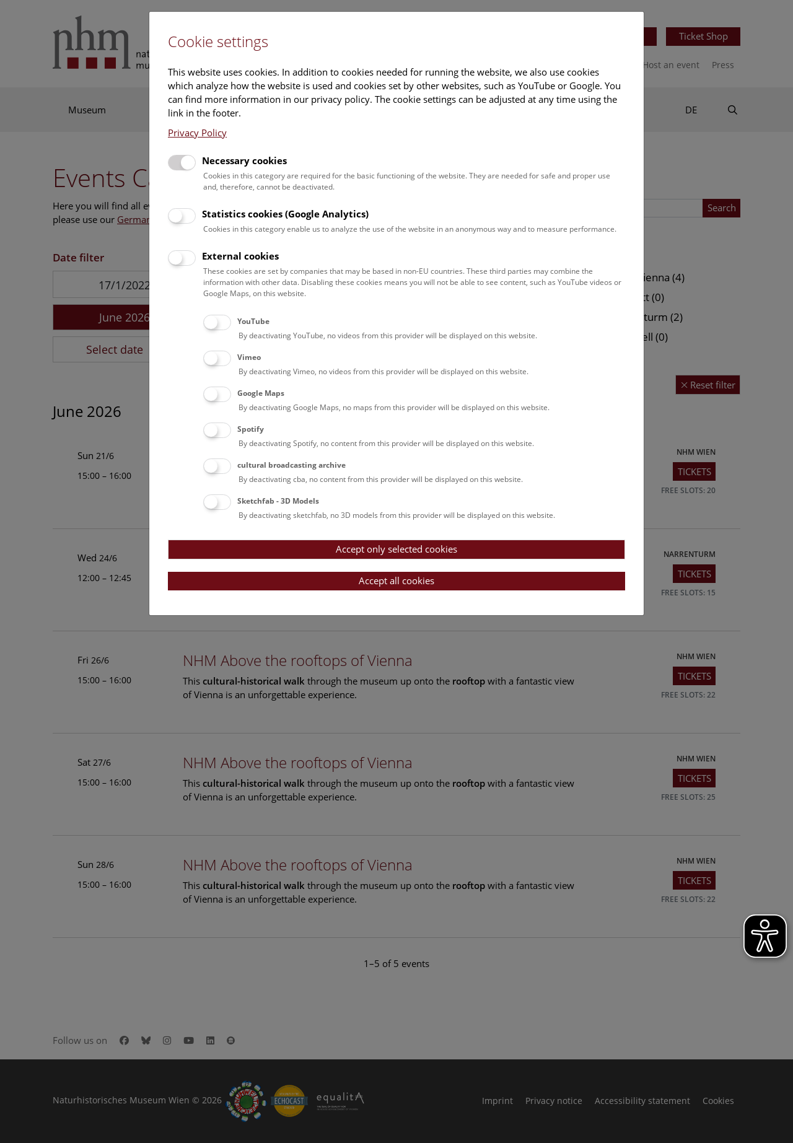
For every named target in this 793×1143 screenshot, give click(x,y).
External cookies (240, 256)
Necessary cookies (244, 160)
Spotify (250, 429)
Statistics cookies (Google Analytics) (285, 214)
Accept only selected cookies (396, 549)
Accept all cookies (396, 580)
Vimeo (249, 357)
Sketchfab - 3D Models (278, 501)
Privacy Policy (197, 132)
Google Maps (260, 393)
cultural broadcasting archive (291, 465)
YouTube (253, 321)
